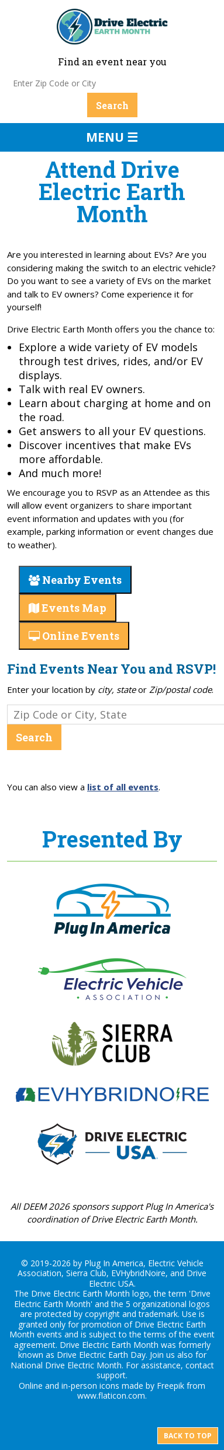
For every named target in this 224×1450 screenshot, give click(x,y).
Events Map (67, 608)
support (111, 1375)
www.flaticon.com (111, 1395)
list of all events (122, 787)
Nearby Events (75, 580)
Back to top (188, 1436)
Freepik (170, 1385)
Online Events (74, 636)
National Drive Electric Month (66, 1365)
